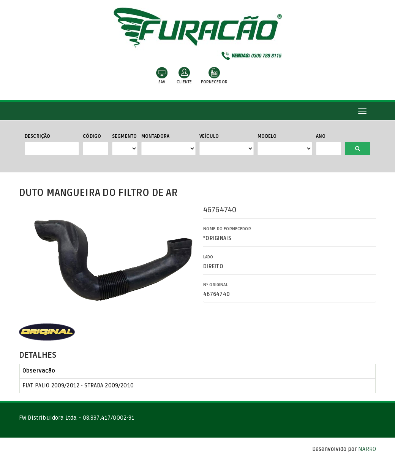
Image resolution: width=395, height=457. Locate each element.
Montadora (155, 136)
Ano (320, 136)
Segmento (124, 136)
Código (92, 136)
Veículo (209, 136)
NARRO (367, 449)
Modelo (267, 136)
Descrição (37, 136)
